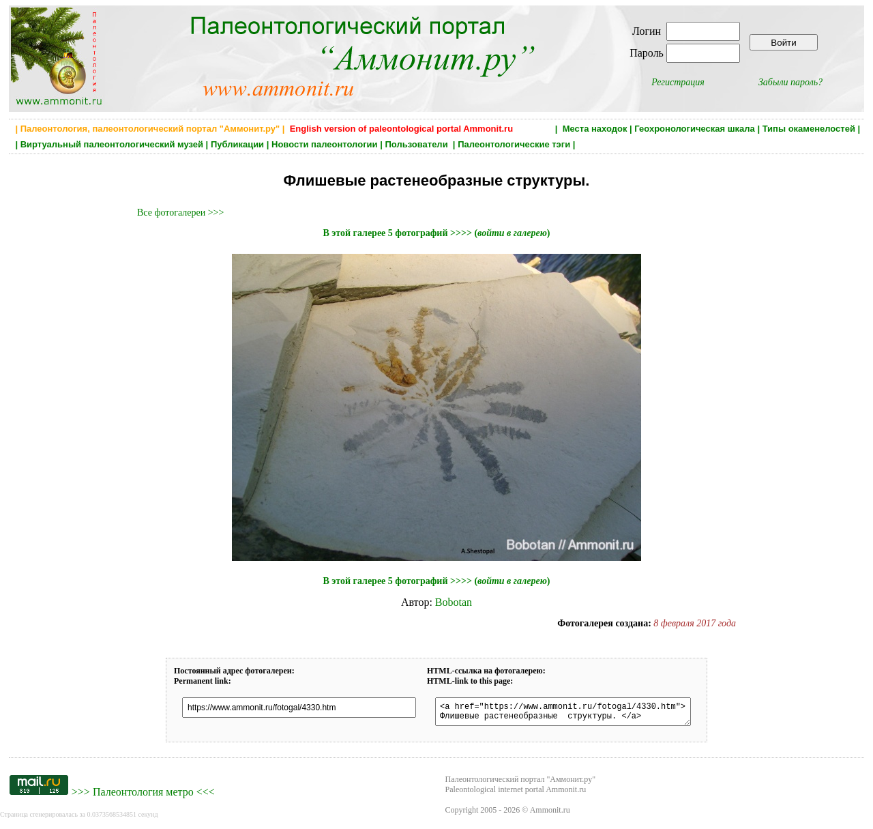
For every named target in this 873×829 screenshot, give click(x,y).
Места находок (595, 128)
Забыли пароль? (790, 82)
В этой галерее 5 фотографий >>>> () (436, 233)
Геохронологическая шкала (694, 128)
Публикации (237, 144)
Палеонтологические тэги (514, 144)
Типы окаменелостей (809, 128)
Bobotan (453, 602)
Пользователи (417, 144)
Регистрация (678, 82)
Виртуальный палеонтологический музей (111, 144)
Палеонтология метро (143, 796)
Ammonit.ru (550, 814)
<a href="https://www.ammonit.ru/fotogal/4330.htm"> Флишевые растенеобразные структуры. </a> (563, 713)
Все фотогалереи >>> (180, 212)
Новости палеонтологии (324, 144)
